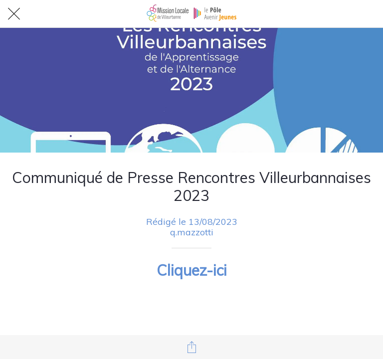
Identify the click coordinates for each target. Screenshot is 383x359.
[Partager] (191, 347)
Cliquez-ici (192, 270)
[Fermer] (14, 14)
